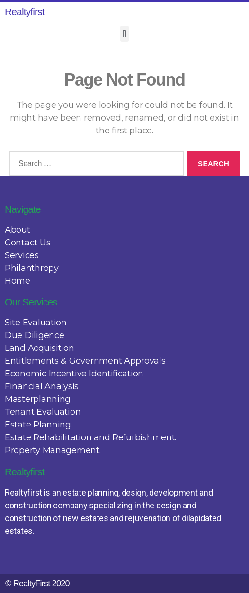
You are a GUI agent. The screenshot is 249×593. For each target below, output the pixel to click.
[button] (124, 34)
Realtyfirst (24, 11)
